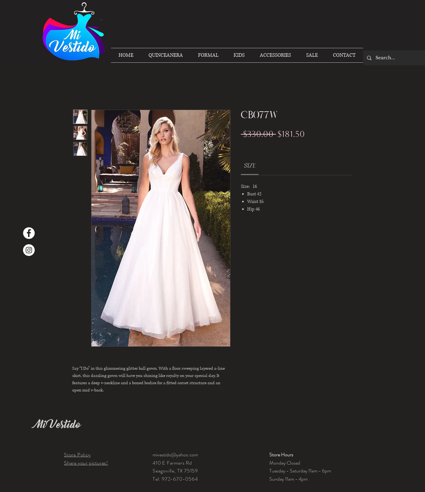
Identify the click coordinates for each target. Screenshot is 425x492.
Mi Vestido (57, 424)
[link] (249, 165)
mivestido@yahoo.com (175, 454)
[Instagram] (29, 250)
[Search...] (399, 57)
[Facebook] (29, 233)
